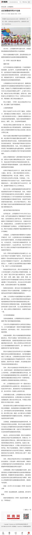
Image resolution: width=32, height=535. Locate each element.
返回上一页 (28, 509)
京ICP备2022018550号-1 (6, 526)
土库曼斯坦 (10, 6)
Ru (26, 2)
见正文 (12, 13)
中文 (24, 2)
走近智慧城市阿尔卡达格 (10, 11)
